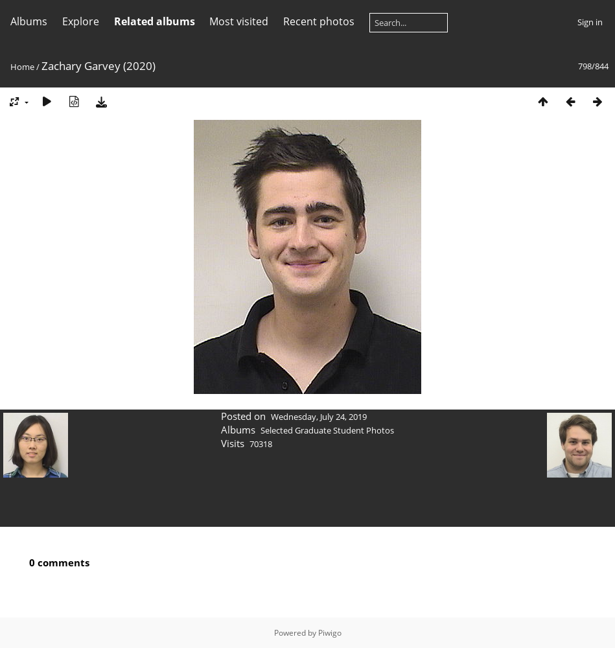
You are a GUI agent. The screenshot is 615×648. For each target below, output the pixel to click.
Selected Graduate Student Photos (327, 430)
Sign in (590, 22)
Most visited (238, 21)
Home (22, 67)
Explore (80, 21)
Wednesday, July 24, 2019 (319, 416)
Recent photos (318, 21)
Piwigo (330, 632)
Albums (28, 21)
